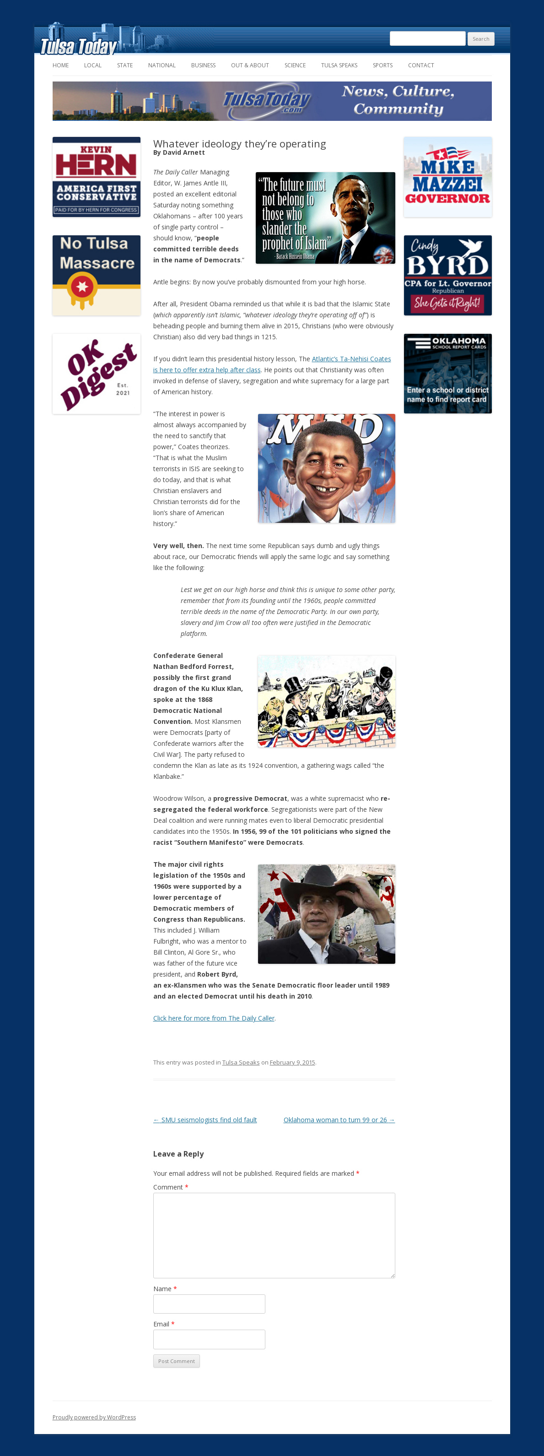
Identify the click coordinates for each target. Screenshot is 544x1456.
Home (61, 65)
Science (295, 65)
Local (93, 65)
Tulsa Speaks (339, 65)
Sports (383, 65)
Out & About (250, 65)
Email (164, 1324)
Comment (171, 1187)
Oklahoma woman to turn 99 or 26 (339, 1119)
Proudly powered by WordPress (94, 1417)
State (125, 65)
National (162, 65)
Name (165, 1288)
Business (203, 65)
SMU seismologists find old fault (205, 1119)
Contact (421, 65)
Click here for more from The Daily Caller (214, 1018)
